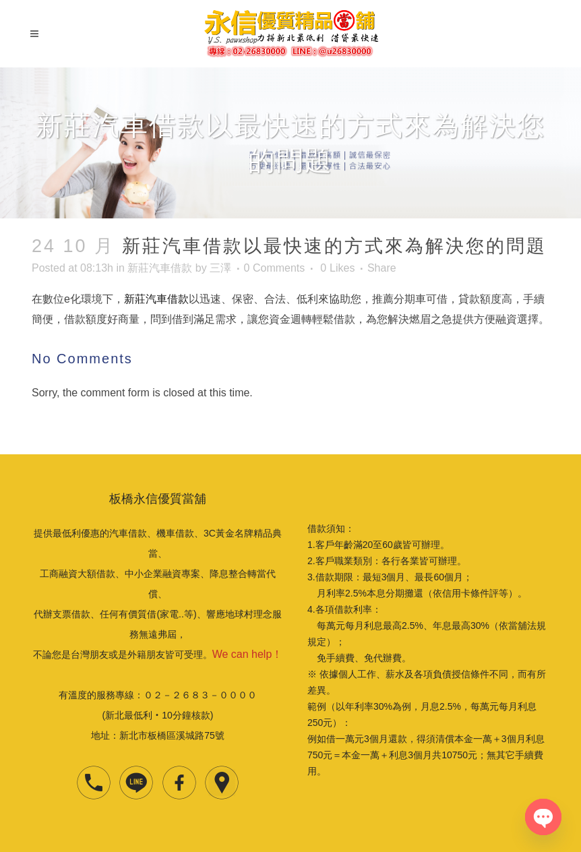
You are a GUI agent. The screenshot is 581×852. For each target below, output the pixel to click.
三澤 (220, 268)
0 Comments (274, 268)
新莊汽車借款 (159, 268)
